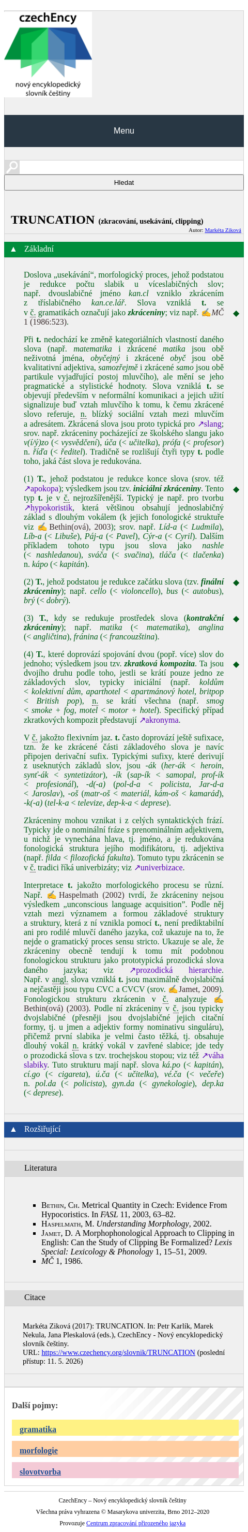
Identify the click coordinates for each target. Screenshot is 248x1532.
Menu (124, 130)
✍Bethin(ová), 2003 (74, 526)
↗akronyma (159, 720)
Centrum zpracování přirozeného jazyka (135, 1523)
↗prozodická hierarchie (175, 970)
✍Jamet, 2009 (193, 989)
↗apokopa (41, 488)
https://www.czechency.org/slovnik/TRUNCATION (118, 1352)
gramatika (38, 1429)
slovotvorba (40, 1471)
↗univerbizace (158, 867)
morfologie (39, 1450)
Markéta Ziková (223, 230)
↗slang (209, 423)
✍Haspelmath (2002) (86, 895)
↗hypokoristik (48, 507)
